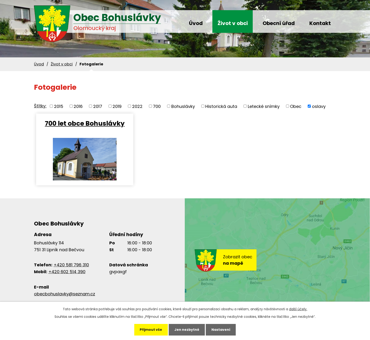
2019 (117, 106)
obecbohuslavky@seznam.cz (64, 294)
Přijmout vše (151, 329)
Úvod (196, 23)
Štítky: (40, 106)
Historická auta (221, 106)
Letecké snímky (264, 106)
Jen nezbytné (186, 329)
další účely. (298, 309)
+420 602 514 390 (66, 272)
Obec (295, 106)
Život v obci (233, 23)
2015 (58, 106)
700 (157, 106)
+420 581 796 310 (71, 265)
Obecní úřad (279, 23)
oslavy (319, 106)
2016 (78, 106)
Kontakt (320, 23)
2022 (137, 106)
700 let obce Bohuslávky (84, 123)
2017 (97, 106)
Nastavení (220, 329)
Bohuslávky (183, 106)
